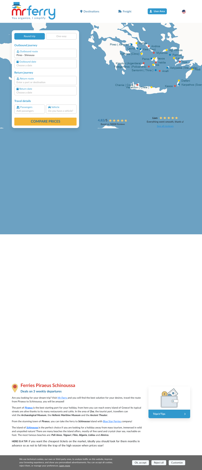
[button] (185, 11)
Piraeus (29, 408)
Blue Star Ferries (112, 421)
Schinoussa (32, 427)
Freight (124, 11)
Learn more (64, 466)
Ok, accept (140, 462)
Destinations (89, 11)
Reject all (159, 462)
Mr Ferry (63, 398)
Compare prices (45, 121)
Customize (177, 462)
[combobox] (45, 55)
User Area (157, 11)
